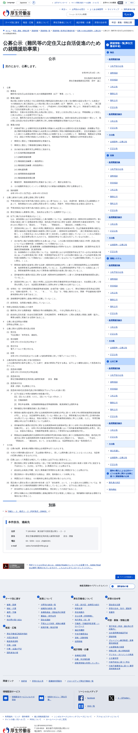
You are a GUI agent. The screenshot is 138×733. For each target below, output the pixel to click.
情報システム (115, 258)
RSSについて (35, 712)
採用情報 (78, 637)
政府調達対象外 (115, 114)
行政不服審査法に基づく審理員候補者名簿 (121, 659)
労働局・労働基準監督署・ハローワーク (87, 620)
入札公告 (114, 87)
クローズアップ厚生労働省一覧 (80, 673)
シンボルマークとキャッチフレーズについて (73, 709)
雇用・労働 (11, 608)
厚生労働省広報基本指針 (17, 626)
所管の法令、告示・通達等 (120, 604)
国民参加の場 (129, 9)
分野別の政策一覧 (48, 600)
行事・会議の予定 (14, 641)
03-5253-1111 (49, 723)
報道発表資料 (12, 634)
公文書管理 (113, 651)
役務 (112, 155)
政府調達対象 (114, 59)
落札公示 (114, 100)
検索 (130, 14)
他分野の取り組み (14, 615)
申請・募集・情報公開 (119, 614)
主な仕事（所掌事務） (84, 612)
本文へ (64, 9)
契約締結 (112, 489)
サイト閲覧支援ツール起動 (81, 3)
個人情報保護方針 (41, 709)
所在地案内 (79, 608)
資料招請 (114, 73)
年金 (9, 612)
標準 (120, 3)
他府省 (24, 673)
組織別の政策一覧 (48, 604)
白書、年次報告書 (82, 652)
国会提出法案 (114, 600)
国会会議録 (45, 615)
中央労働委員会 (81, 629)
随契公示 (114, 94)
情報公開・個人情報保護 (119, 643)
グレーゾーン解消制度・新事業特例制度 (121, 634)
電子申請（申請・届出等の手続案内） (121, 620)
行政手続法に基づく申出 (119, 654)
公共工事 (114, 361)
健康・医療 (11, 600)
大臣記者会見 (12, 630)
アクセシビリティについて (107, 709)
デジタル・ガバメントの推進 (121, 647)
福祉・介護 (11, 604)
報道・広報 (12, 622)
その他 (111, 135)
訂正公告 (114, 107)
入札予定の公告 (116, 66)
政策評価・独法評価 (49, 623)
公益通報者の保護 (116, 639)
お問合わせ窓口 (78, 9)
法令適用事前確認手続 (118, 625)
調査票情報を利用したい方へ (87, 655)
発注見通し (115, 451)
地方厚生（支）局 (82, 615)
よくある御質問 (96, 9)
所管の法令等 (115, 596)
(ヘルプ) (96, 3)
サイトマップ (113, 9)
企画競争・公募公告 (118, 142)
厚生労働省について (84, 596)
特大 (132, 3)
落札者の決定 (114, 482)
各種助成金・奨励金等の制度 (53, 608)
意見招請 (114, 80)
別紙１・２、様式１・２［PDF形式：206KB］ (27, 511)
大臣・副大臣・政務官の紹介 (87, 600)
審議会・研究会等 (48, 612)
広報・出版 (11, 637)
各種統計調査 (80, 648)
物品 (112, 52)
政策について (47, 596)
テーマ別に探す (14, 596)
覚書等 (112, 608)
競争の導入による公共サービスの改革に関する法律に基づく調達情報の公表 (121, 473)
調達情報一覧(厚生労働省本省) (121, 45)
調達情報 (112, 629)
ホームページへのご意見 (56, 712)
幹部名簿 (78, 604)
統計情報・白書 (82, 643)
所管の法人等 (37, 673)
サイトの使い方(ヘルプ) (15, 712)
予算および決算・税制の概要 (53, 619)
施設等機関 (79, 626)
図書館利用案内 (55, 673)
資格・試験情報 (81, 633)
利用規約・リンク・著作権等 (17, 709)
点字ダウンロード (60, 3)
